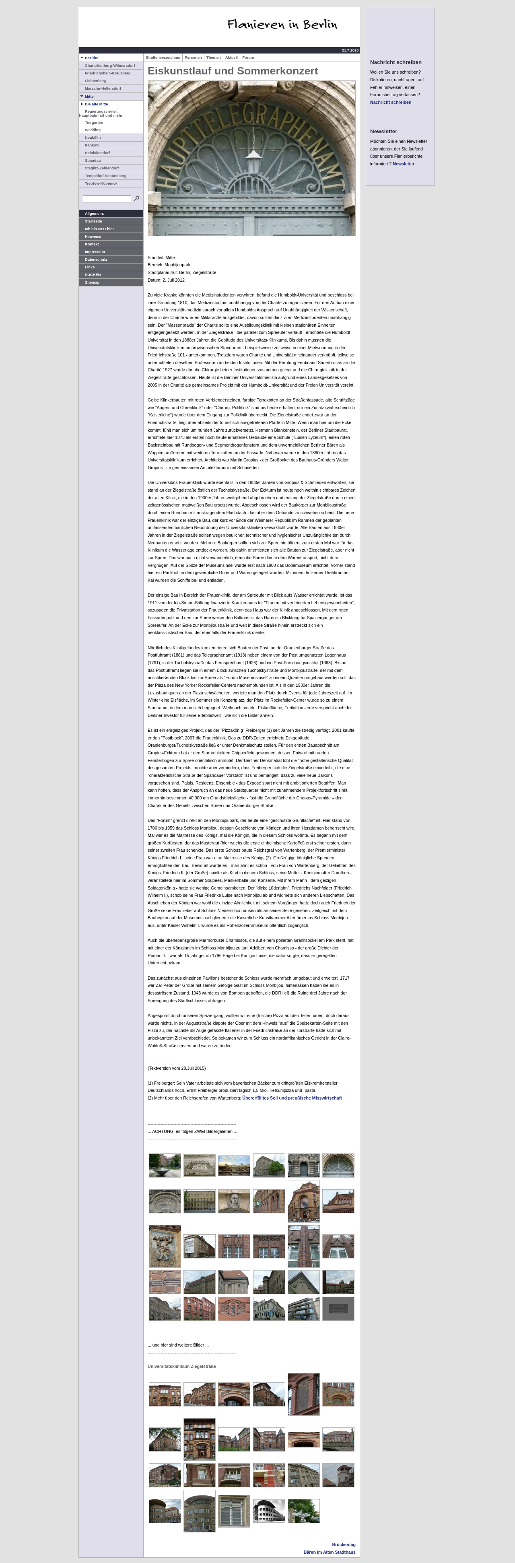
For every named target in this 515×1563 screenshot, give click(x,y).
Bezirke (88, 58)
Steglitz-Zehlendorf (99, 168)
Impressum (92, 252)
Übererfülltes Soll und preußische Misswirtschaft (292, 1098)
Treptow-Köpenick (98, 183)
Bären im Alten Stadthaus (330, 1552)
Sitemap (89, 282)
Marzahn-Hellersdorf (100, 88)
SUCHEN (90, 275)
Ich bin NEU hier (96, 229)
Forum (248, 58)
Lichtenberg (92, 81)
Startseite (90, 221)
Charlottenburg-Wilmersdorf (107, 66)
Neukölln (90, 138)
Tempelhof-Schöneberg (102, 176)
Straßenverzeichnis (163, 58)
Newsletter (403, 163)
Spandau (90, 161)
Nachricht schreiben (390, 102)
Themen (213, 58)
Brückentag (344, 1544)
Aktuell (231, 58)
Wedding (90, 130)
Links (87, 267)
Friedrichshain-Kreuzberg (105, 73)
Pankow (89, 145)
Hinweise (90, 237)
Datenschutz (93, 259)
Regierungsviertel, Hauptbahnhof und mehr (100, 113)
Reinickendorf (94, 153)
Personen (193, 58)
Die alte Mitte (93, 104)
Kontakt (89, 244)
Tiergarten (91, 123)
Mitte (86, 97)
